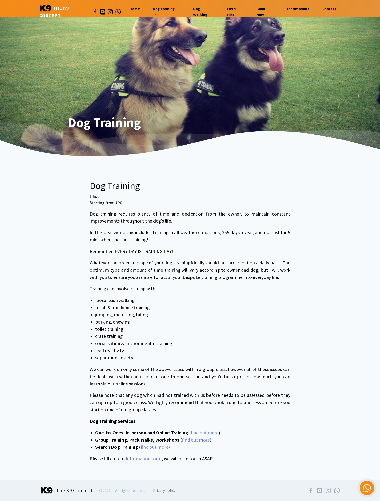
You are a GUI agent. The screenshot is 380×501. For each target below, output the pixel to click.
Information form (144, 459)
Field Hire (231, 12)
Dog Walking (200, 12)
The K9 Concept (54, 12)
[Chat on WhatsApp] (367, 488)
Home (134, 9)
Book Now (260, 12)
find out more (205, 433)
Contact (329, 9)
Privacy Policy (164, 490)
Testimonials (297, 9)
